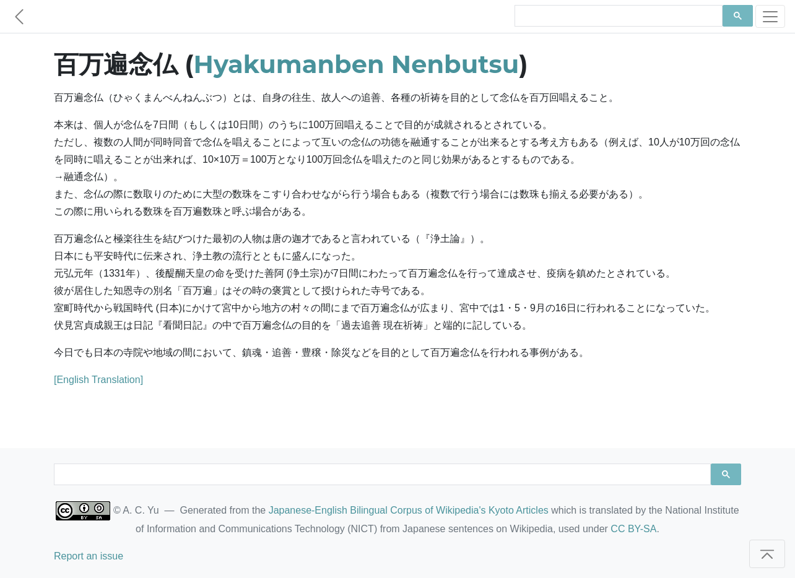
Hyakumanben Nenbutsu (356, 64)
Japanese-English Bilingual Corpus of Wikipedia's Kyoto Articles (409, 510)
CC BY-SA (633, 529)
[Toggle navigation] (770, 16)
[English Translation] (98, 379)
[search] (617, 16)
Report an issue (88, 556)
